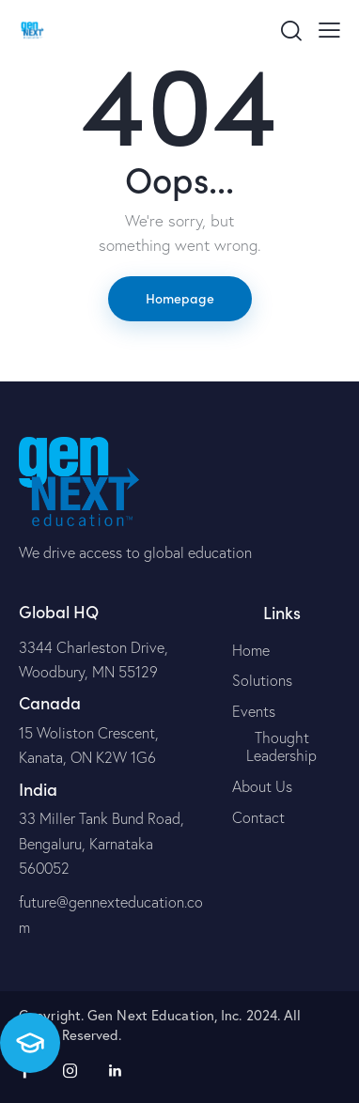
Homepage (180, 297)
